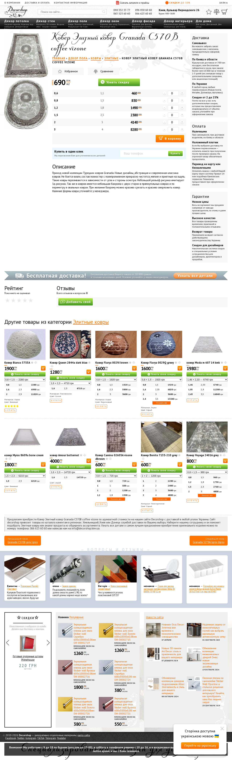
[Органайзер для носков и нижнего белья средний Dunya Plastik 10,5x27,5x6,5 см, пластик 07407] (207, 569)
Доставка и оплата (37, 2)
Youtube (61, 738)
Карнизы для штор (108, 24)
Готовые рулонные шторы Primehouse (28, 646)
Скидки (177, 3)
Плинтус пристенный (83, 24)
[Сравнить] (216, 11)
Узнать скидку (114, 82)
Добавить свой (76, 302)
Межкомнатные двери (174, 24)
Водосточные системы (142, 27)
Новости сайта (154, 617)
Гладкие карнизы (12, 24)
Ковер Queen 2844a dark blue (68, 362)
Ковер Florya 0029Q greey (157, 362)
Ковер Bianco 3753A (17, 362)
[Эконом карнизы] (70, 569)
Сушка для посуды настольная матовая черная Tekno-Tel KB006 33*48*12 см (159, 589)
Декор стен (45, 21)
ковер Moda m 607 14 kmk (203, 362)
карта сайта (84, 735)
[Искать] (103, 11)
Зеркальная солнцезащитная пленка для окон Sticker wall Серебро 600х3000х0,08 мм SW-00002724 (125, 670)
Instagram (30, 738)
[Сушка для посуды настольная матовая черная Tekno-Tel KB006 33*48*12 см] (161, 569)
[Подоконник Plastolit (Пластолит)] (24, 569)
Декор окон (109, 21)
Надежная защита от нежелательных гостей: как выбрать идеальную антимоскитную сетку (213, 630)
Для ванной (211, 24)
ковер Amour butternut (64, 455)
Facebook (10, 738)
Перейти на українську (200, 745)
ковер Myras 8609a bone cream (24, 455)
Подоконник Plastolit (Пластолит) (22, 587)
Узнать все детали (195, 275)
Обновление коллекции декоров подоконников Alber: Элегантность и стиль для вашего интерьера (173, 685)
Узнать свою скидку (26, 374)
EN (224, 2)
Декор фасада (143, 21)
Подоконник (123, 24)
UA (220, 2)
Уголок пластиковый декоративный (112, 587)
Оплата (199, 126)
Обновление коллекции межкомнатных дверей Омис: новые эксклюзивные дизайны (210, 657)
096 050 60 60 (143, 10)
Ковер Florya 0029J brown (111, 362)
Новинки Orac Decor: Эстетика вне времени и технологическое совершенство (173, 630)
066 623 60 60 (143, 13)
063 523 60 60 (121, 13)
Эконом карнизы (69, 586)
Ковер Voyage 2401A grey (203, 455)
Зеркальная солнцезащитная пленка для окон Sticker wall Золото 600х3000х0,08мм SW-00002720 (84, 706)
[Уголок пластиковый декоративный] (115, 569)
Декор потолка (16, 21)
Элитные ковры (91, 321)
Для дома (203, 21)
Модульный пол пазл (77, 27)
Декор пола (77, 21)
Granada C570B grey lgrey (23, 542)
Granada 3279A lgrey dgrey (208, 542)
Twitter (20, 738)
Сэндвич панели (49, 27)
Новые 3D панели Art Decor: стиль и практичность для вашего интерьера (172, 653)
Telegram (50, 738)
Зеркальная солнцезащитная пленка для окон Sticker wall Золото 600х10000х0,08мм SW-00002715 (125, 632)
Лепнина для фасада (142, 24)
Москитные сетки (107, 27)
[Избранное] (209, 11)
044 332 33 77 (121, 10)
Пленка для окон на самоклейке (84, 647)
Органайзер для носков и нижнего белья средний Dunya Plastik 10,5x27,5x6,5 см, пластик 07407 (206, 589)
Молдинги (40, 24)
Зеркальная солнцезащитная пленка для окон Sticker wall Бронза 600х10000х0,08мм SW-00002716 (85, 669)
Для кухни (200, 24)
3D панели (51, 24)
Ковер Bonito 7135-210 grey (159, 455)
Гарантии (200, 196)
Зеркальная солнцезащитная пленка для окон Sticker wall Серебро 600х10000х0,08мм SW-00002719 (85, 633)
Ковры (71, 24)
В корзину (170, 138)
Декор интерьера (178, 21)
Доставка (200, 37)
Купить (175, 153)
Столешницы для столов (174, 27)
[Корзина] (224, 11)
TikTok (40, 738)
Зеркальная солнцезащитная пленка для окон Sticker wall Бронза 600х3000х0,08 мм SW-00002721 (125, 706)
